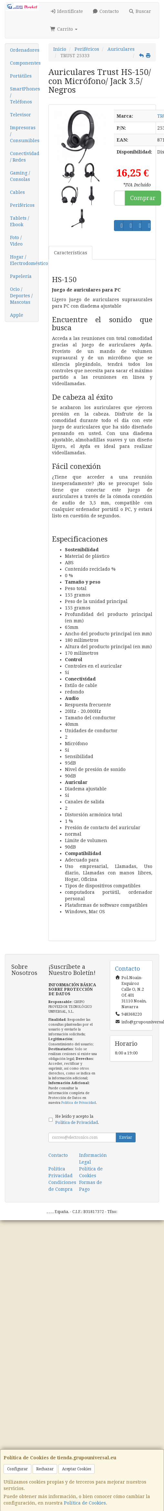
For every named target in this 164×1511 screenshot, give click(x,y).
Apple (16, 315)
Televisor (20, 114)
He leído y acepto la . (77, 1119)
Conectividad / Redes (24, 157)
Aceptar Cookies (76, 1469)
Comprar (143, 198)
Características (70, 252)
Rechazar (45, 1469)
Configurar (17, 1469)
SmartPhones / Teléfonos (24, 95)
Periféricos (22, 205)
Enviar (125, 1137)
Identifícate (66, 11)
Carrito (63, 29)
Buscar (139, 11)
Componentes (24, 63)
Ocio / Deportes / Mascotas (21, 296)
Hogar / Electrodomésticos (24, 260)
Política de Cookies (85, 1503)
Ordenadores (24, 50)
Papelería (21, 276)
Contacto (106, 11)
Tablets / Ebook (19, 221)
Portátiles (21, 76)
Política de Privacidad (78, 1102)
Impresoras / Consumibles (24, 134)
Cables (17, 192)
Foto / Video (16, 241)
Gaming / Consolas (20, 176)
